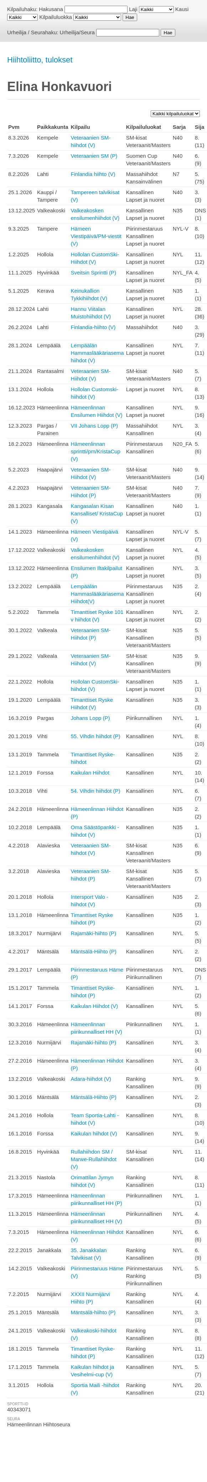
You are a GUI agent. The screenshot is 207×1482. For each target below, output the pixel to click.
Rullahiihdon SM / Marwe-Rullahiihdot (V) (93, 1159)
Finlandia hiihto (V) (93, 174)
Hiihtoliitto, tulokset (39, 59)
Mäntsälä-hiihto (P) (93, 1312)
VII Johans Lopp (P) (94, 426)
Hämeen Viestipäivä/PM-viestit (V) (96, 236)
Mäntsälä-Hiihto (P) (93, 951)
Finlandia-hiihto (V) (93, 327)
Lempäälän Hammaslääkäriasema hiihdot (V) (97, 352)
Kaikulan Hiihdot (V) (94, 1006)
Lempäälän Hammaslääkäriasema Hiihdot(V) (97, 593)
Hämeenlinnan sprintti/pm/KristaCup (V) (95, 451)
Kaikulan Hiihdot (90, 773)
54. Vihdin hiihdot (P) (95, 791)
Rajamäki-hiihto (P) (93, 933)
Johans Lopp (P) (90, 718)
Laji (133, 9)
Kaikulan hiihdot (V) (94, 1133)
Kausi (182, 9)
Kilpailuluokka (55, 17)
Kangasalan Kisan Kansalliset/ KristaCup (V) (97, 513)
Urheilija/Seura (77, 32)
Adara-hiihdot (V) (91, 1079)
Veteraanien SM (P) (94, 156)
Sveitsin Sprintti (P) (93, 272)
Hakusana (51, 9)
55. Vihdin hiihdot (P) (95, 736)
